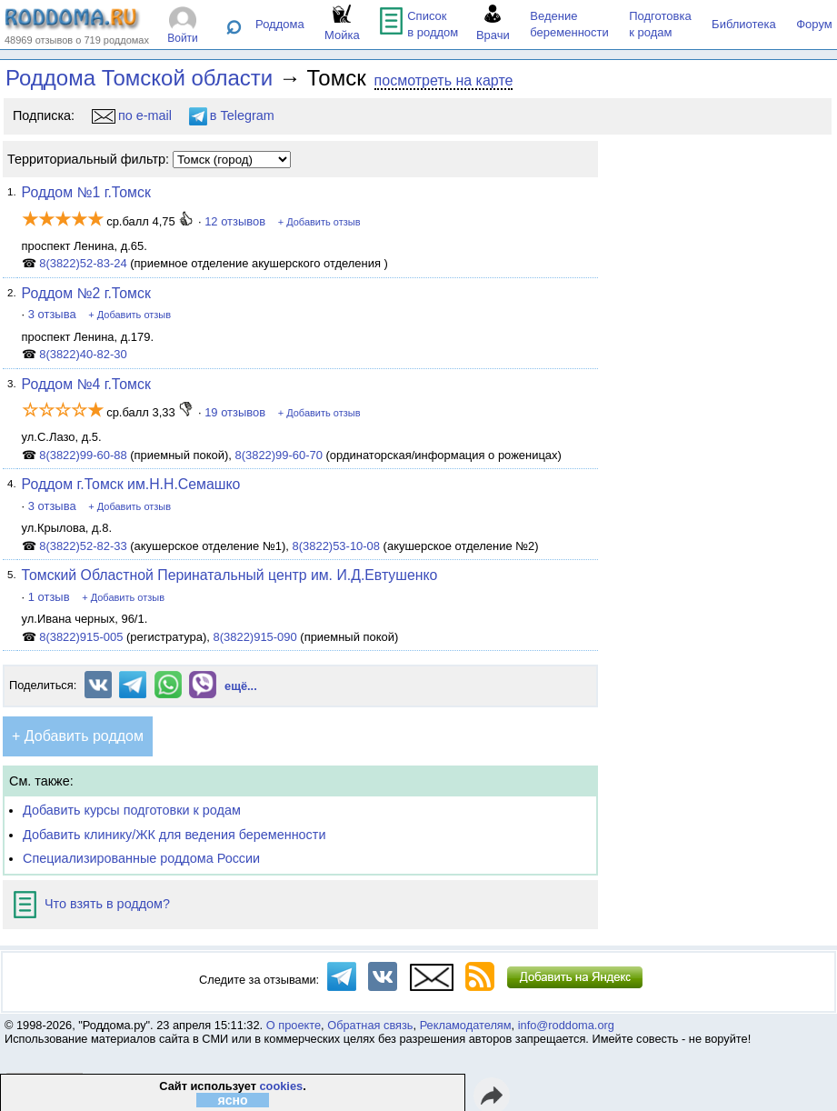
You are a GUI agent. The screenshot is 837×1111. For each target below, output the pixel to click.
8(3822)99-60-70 (278, 455)
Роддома (279, 24)
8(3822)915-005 (81, 637)
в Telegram (231, 115)
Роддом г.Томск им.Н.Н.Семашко (131, 484)
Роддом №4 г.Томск (86, 384)
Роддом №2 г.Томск (86, 293)
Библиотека (744, 24)
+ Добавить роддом (78, 736)
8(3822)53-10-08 (337, 546)
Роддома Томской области (139, 77)
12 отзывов (234, 221)
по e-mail (132, 115)
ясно (232, 1100)
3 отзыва (52, 314)
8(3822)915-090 (255, 637)
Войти (182, 38)
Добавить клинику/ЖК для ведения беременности (174, 834)
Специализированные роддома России (141, 858)
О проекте (293, 1025)
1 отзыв (49, 597)
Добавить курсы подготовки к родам (132, 810)
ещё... (240, 686)
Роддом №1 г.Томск (86, 192)
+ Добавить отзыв (319, 221)
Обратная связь (370, 1025)
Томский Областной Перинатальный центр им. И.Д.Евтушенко (230, 575)
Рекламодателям (466, 1025)
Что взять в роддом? (92, 903)
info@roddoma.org (566, 1025)
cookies (281, 1086)
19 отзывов (234, 412)
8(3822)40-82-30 (83, 354)
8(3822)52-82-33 (83, 546)
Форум (814, 24)
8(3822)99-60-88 (83, 455)
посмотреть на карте (443, 80)
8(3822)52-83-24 (83, 263)
